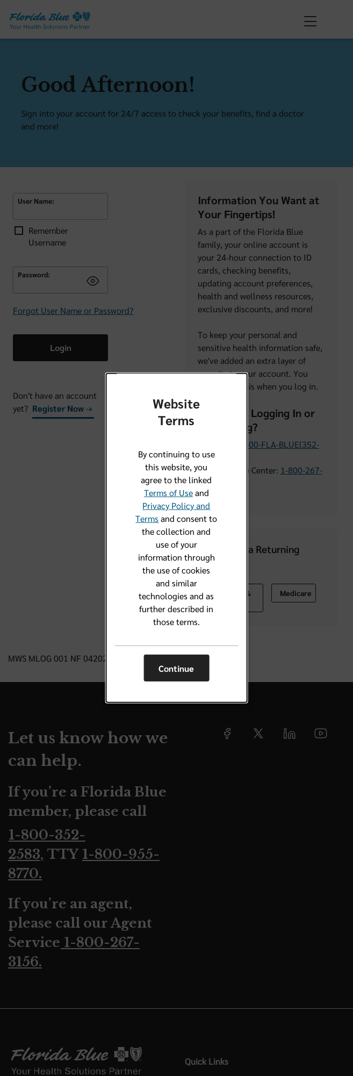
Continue (176, 668)
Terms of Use (168, 492)
